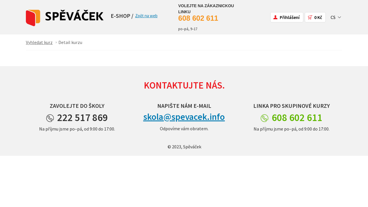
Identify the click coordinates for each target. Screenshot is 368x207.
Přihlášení (290, 17)
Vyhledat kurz (39, 42)
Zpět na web (146, 15)
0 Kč (318, 17)
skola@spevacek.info (184, 116)
